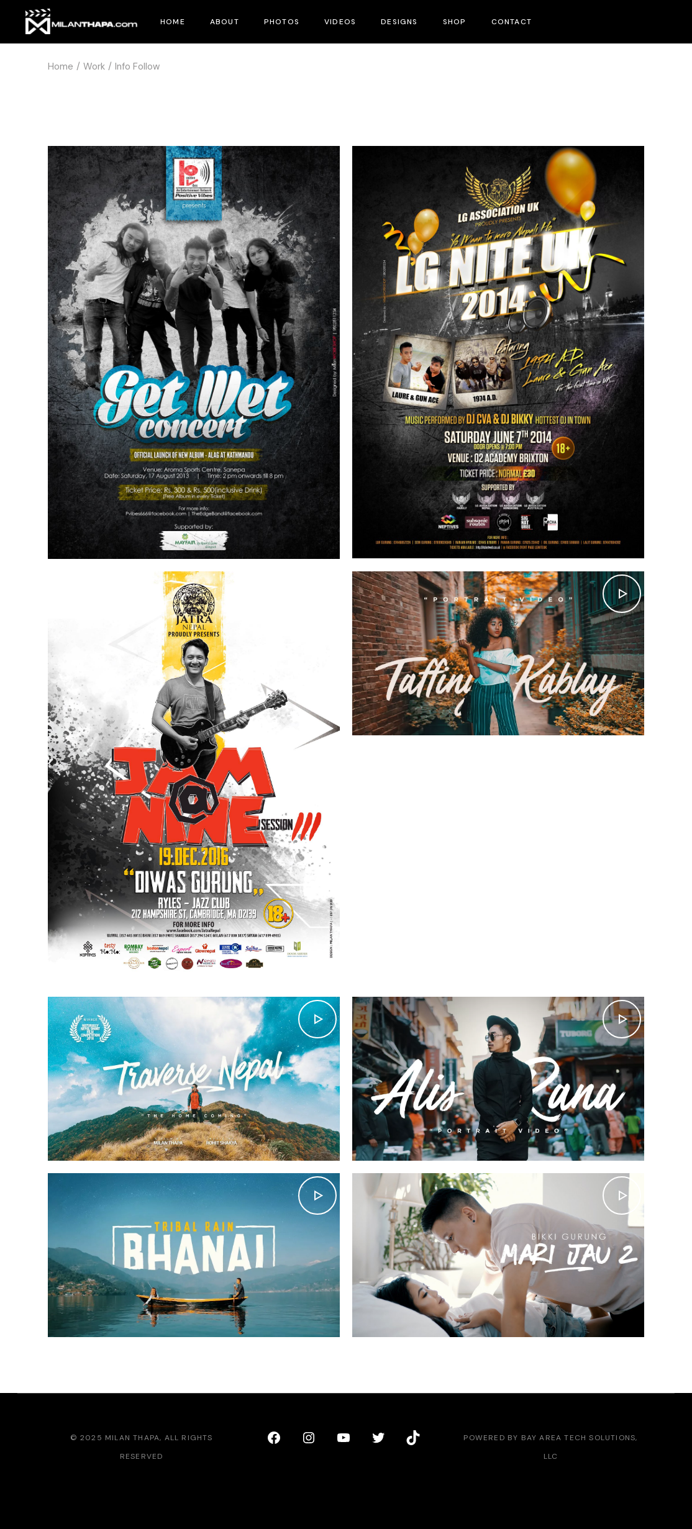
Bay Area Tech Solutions (578, 1438)
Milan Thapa (132, 1438)
